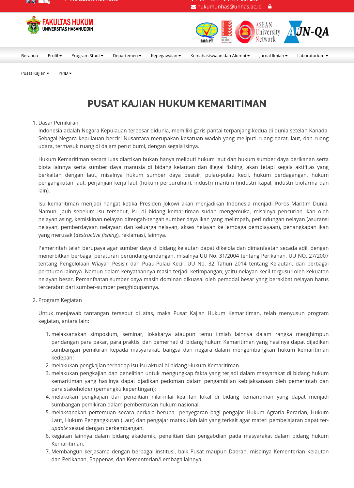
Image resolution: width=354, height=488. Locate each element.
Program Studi (87, 55)
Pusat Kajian (35, 73)
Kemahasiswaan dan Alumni (220, 55)
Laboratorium (312, 55)
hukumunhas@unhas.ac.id (226, 6)
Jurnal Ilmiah (273, 55)
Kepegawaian (166, 55)
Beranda (29, 55)
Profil (54, 55)
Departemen (127, 55)
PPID (65, 73)
